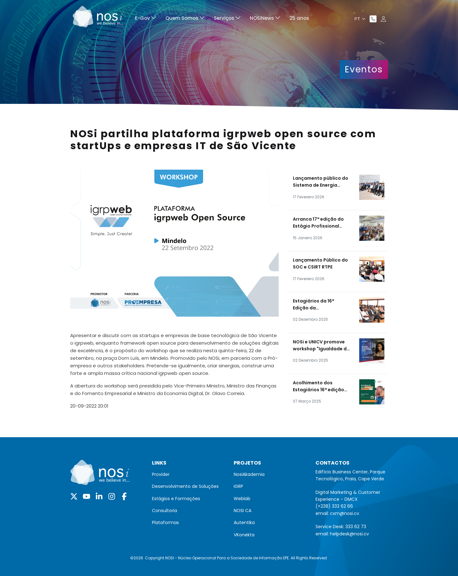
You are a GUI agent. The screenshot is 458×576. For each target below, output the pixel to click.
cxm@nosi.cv (344, 513)
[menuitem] (145, 19)
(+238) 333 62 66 (334, 506)
